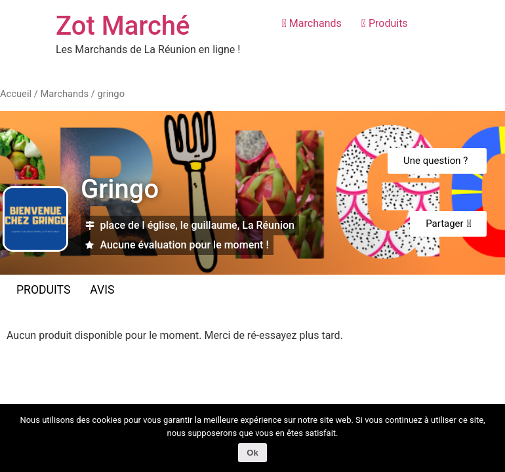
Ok (252, 453)
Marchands (312, 23)
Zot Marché (123, 25)
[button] (437, 161)
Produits (384, 23)
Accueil (15, 94)
